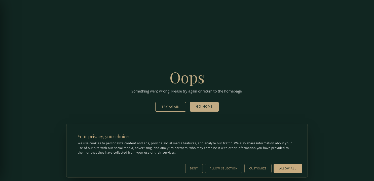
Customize (258, 168)
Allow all (287, 168)
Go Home (204, 106)
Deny (194, 168)
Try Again (171, 107)
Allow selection (224, 168)
